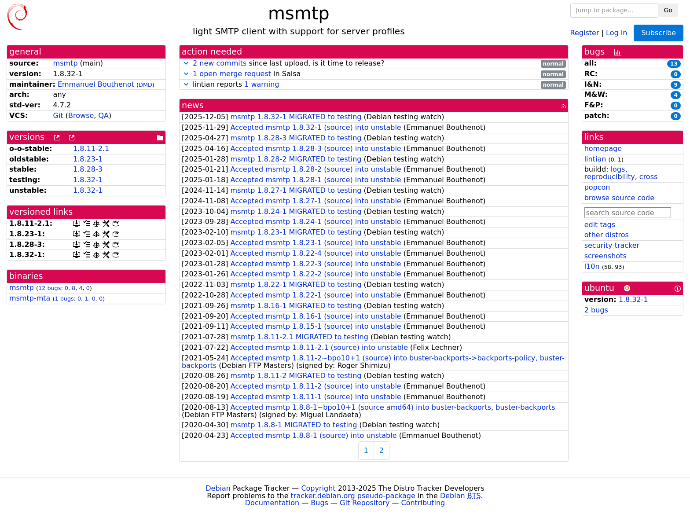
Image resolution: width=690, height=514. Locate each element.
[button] (186, 63)
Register (584, 32)
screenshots (605, 256)
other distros (606, 235)
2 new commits (219, 63)
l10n (592, 266)
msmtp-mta (29, 298)
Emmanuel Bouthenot (96, 84)
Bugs (319, 503)
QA (103, 115)
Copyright (318, 488)
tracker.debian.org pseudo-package (353, 496)
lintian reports (374, 84)
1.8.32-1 (88, 180)
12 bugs (49, 288)
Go (668, 10)
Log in (616, 32)
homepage (603, 148)
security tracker (612, 245)
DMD (145, 84)
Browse (81, 115)
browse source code (619, 198)
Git (58, 115)
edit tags (599, 224)
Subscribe (658, 33)
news (193, 105)
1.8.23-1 (88, 159)
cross (648, 177)
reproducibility (609, 177)
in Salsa (374, 74)
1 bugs (64, 298)
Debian (218, 488)
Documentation (272, 503)
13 (674, 64)
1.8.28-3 (88, 169)
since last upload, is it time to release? (374, 63)
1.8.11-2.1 (91, 148)
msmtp (65, 63)
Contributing (423, 503)
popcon (597, 187)
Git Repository (364, 503)
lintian (595, 159)
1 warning (261, 84)
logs (618, 169)
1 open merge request (232, 74)
